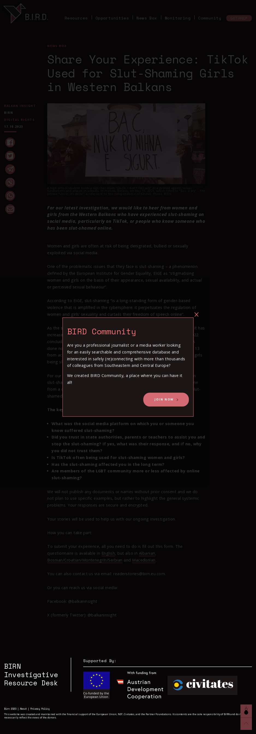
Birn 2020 (10, 709)
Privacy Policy (39, 709)
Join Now (164, 399)
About (23, 709)
